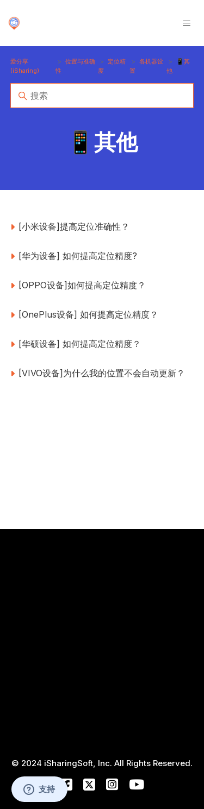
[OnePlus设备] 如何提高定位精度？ (88, 314)
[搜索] (102, 96)
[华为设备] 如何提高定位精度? (77, 255)
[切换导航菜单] (186, 23)
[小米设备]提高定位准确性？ (73, 226)
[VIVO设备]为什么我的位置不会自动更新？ (101, 373)
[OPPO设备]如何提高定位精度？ (82, 285)
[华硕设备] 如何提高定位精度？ (79, 343)
